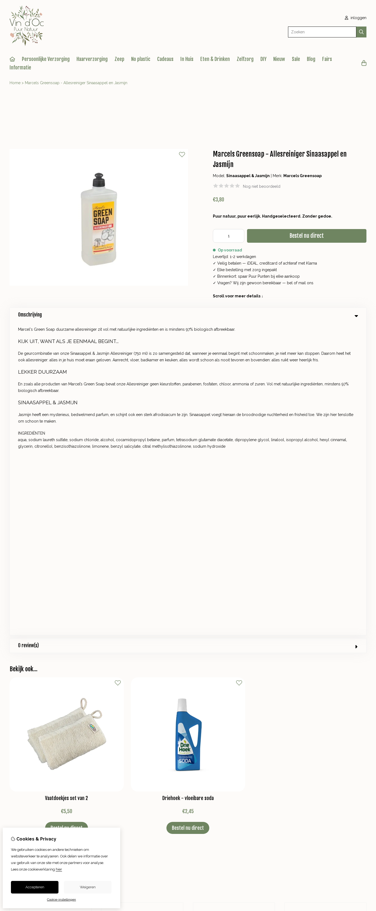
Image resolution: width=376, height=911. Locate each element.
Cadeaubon (123, 720)
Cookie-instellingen (61, 899)
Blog (311, 59)
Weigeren (88, 887)
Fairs (327, 59)
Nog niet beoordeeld (261, 186)
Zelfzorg (245, 59)
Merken (119, 711)
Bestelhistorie (223, 720)
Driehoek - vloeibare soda (188, 485)
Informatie (20, 68)
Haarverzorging (92, 59)
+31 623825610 (149, 615)
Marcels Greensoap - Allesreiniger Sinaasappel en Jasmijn (76, 83)
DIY (263, 59)
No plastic (140, 59)
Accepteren (34, 887)
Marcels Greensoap (302, 176)
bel (290, 283)
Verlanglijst (220, 729)
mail (302, 283)
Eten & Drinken (215, 59)
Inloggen (219, 711)
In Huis (186, 59)
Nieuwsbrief (221, 739)
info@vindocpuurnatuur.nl (140, 623)
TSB (363, 765)
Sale (296, 59)
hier (59, 869)
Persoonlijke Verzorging (46, 59)
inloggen (355, 18)
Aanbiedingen (125, 729)
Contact (327, 711)
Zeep (119, 59)
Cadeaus (165, 59)
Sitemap (328, 729)
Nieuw (279, 59)
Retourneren (331, 720)
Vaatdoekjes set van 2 (66, 485)
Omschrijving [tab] (188, 315)
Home (15, 83)
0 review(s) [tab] (188, 332)
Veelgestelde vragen (339, 739)
